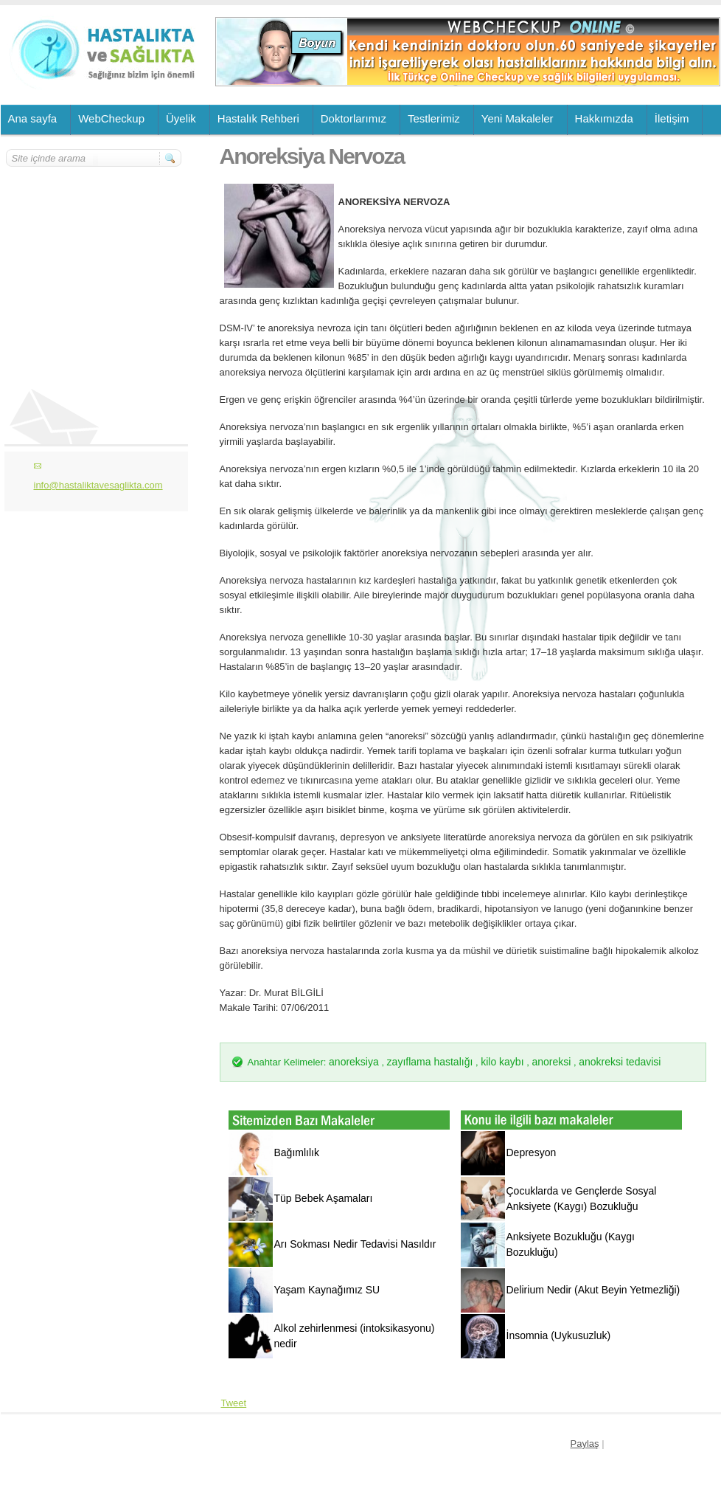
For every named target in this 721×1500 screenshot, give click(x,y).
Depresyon (531, 1152)
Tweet (234, 1403)
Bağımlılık (296, 1152)
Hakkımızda (604, 118)
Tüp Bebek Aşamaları (323, 1198)
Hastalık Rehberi (258, 118)
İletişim (672, 118)
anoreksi (551, 1062)
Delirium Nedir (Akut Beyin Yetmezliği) (593, 1290)
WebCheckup (111, 118)
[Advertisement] (94, 256)
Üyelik (181, 118)
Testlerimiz (434, 118)
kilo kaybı (502, 1062)
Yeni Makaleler (517, 118)
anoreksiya (354, 1062)
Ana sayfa (33, 118)
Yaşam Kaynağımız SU (327, 1290)
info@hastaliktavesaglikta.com (98, 485)
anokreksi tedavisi (620, 1062)
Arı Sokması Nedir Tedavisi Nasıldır (355, 1244)
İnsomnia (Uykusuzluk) (558, 1335)
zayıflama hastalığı (430, 1062)
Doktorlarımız (353, 118)
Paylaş (585, 1443)
